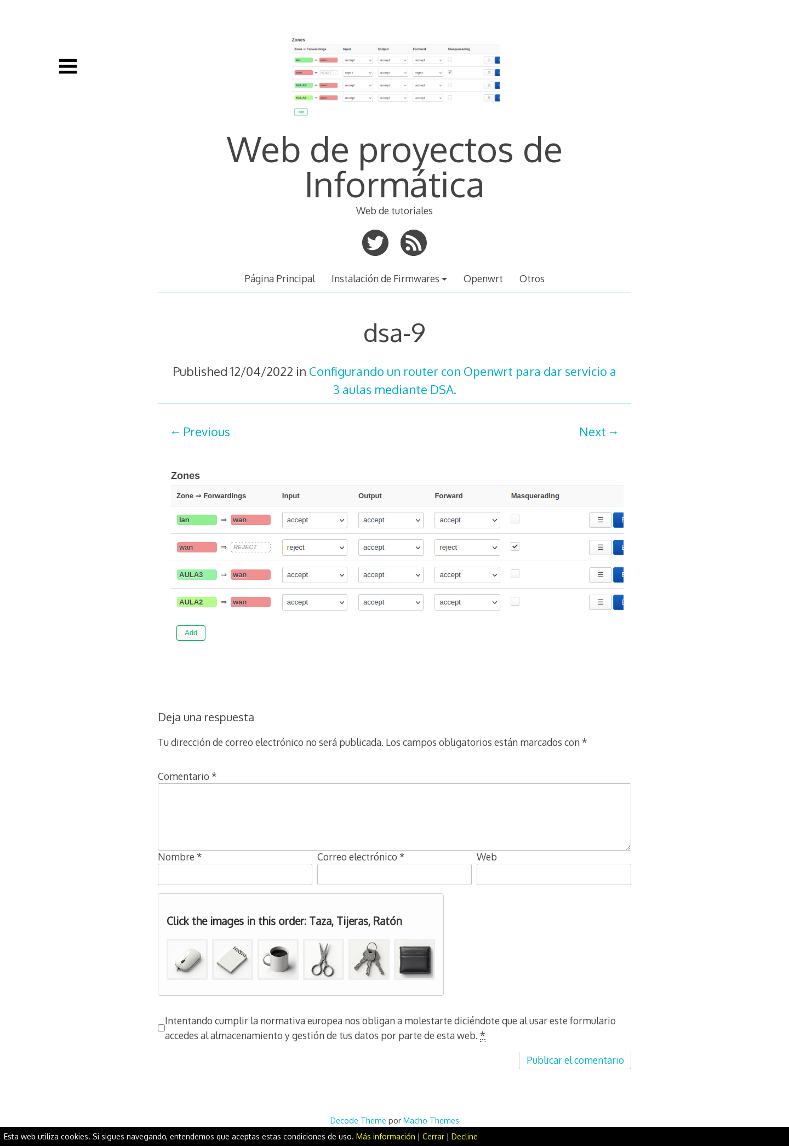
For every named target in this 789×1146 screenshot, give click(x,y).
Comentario (187, 776)
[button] (187, 959)
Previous (206, 431)
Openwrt (483, 278)
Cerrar (433, 1136)
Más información (385, 1136)
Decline (464, 1136)
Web (487, 857)
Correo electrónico (361, 857)
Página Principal (279, 278)
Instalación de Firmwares (385, 278)
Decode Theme (358, 1120)
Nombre (180, 857)
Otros (532, 278)
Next (592, 431)
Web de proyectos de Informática (395, 166)
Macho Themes (431, 1120)
